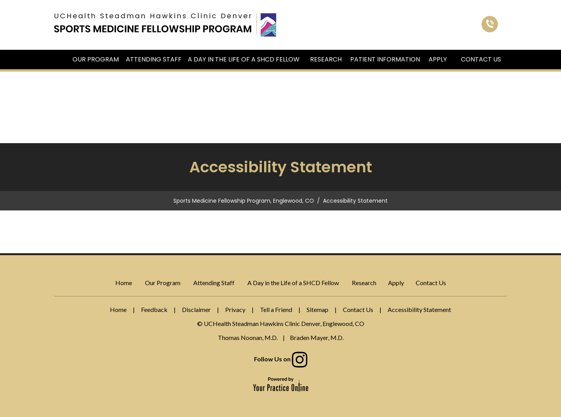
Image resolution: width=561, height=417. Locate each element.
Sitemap (317, 309)
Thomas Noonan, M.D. (248, 337)
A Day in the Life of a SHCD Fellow (244, 59)
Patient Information (385, 59)
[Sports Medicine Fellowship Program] (152, 22)
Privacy (235, 309)
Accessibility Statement (419, 309)
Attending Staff (154, 59)
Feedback (154, 309)
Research (326, 59)
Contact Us (481, 59)
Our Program (95, 59)
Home (61, 59)
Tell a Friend (276, 309)
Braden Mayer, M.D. (317, 337)
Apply (438, 59)
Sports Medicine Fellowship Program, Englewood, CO (243, 201)
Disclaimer (196, 309)
